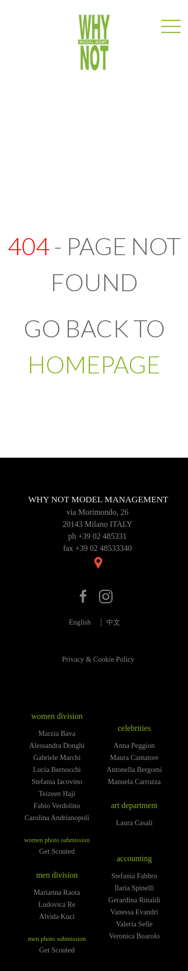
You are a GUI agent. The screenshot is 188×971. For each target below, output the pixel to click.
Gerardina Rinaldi (134, 900)
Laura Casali (134, 823)
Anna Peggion (134, 745)
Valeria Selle (134, 924)
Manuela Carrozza (134, 782)
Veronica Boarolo (134, 936)
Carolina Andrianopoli (57, 818)
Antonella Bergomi (134, 769)
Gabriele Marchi (57, 757)
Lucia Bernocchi (57, 769)
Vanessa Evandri (134, 912)
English (80, 622)
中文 (113, 622)
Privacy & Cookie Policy (98, 659)
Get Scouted (57, 851)
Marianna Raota (57, 892)
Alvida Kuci (57, 916)
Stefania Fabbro (134, 876)
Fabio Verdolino (57, 806)
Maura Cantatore (134, 757)
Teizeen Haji (57, 794)
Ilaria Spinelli (134, 888)
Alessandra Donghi (57, 745)
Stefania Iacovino (57, 782)
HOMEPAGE (94, 364)
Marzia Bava (57, 733)
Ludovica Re (57, 904)
